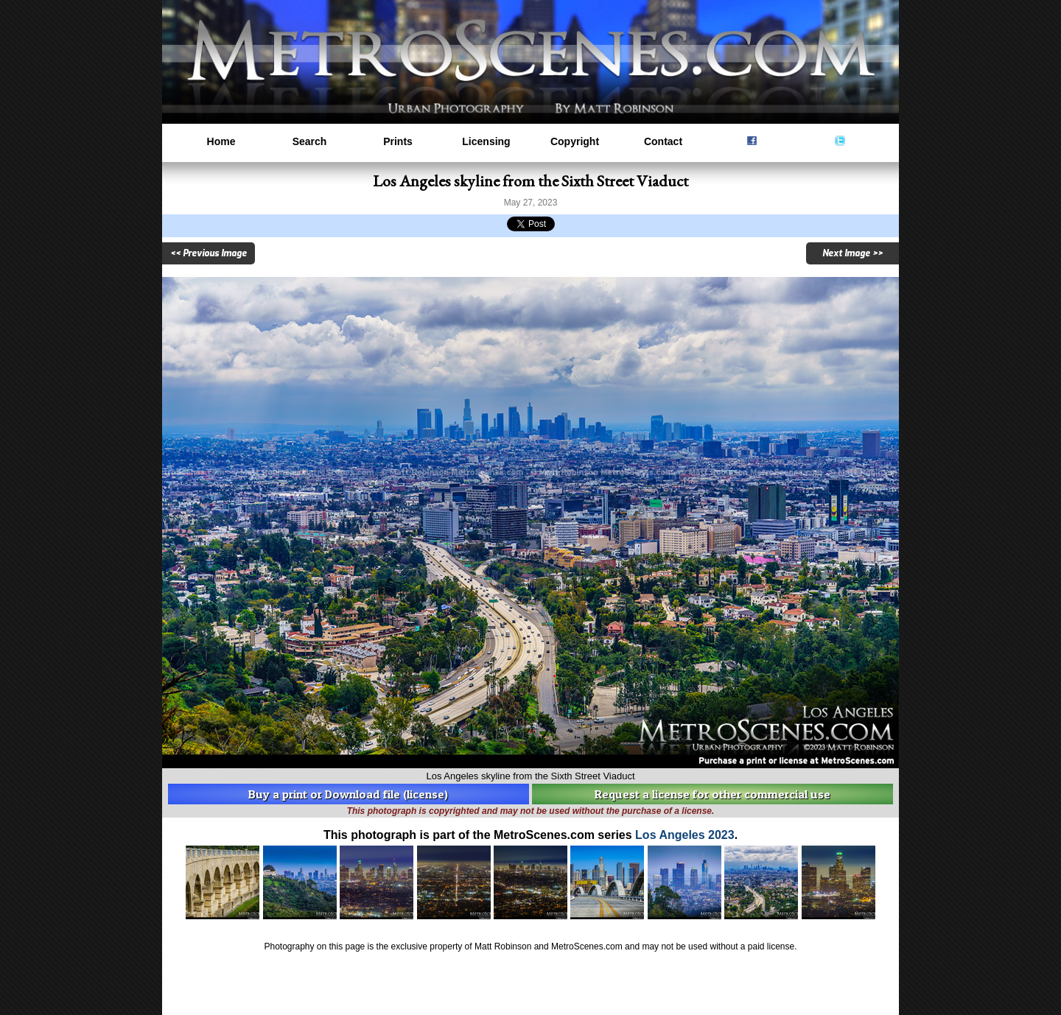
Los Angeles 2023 (685, 835)
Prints (398, 141)
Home (221, 141)
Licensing (486, 141)
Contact (663, 141)
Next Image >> (852, 253)
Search (310, 141)
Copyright (574, 141)
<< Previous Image (208, 253)
